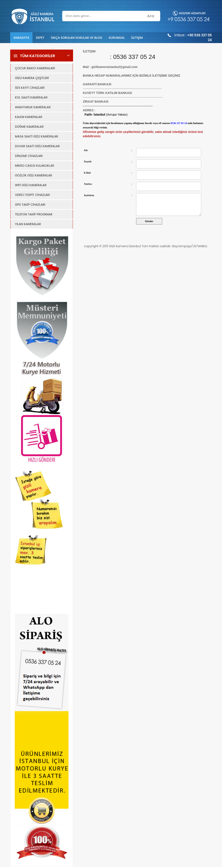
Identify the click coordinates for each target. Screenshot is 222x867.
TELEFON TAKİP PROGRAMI (33, 214)
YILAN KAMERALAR (28, 224)
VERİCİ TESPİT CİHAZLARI (32, 195)
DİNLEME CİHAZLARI (29, 156)
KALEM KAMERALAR (28, 117)
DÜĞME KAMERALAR (29, 126)
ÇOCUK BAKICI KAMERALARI (35, 68)
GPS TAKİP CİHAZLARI (30, 204)
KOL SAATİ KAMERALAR (31, 97)
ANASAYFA (21, 38)
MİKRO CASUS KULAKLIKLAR (34, 165)
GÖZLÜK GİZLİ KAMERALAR (33, 175)
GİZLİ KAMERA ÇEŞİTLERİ (32, 78)
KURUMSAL (117, 38)
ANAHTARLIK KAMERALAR (33, 107)
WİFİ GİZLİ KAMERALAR (31, 185)
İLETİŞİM (137, 38)
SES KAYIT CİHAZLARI (30, 88)
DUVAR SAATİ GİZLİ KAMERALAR (37, 146)
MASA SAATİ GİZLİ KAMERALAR (36, 136)
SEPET (40, 38)
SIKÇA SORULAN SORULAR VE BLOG (76, 38)
